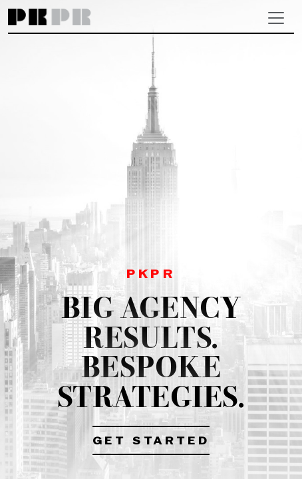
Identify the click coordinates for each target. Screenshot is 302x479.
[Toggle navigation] (276, 18)
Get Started (151, 441)
